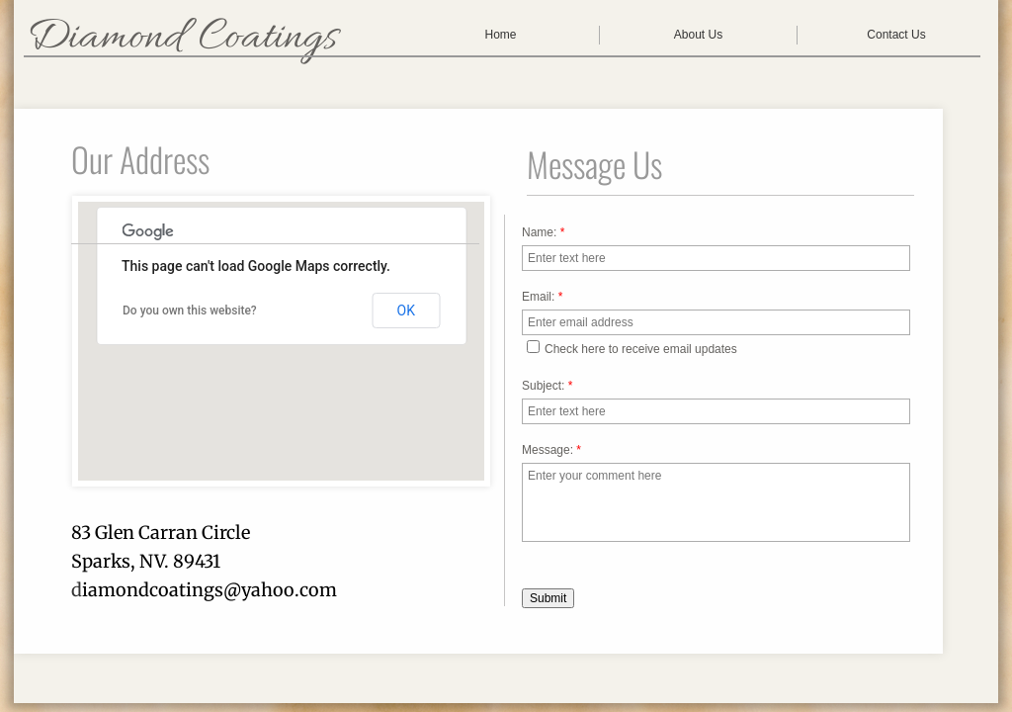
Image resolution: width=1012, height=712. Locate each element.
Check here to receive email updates (632, 348)
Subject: (547, 386)
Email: (542, 297)
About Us (698, 35)
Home (500, 35)
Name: (543, 232)
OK (406, 310)
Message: (551, 450)
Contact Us (896, 35)
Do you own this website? (190, 310)
